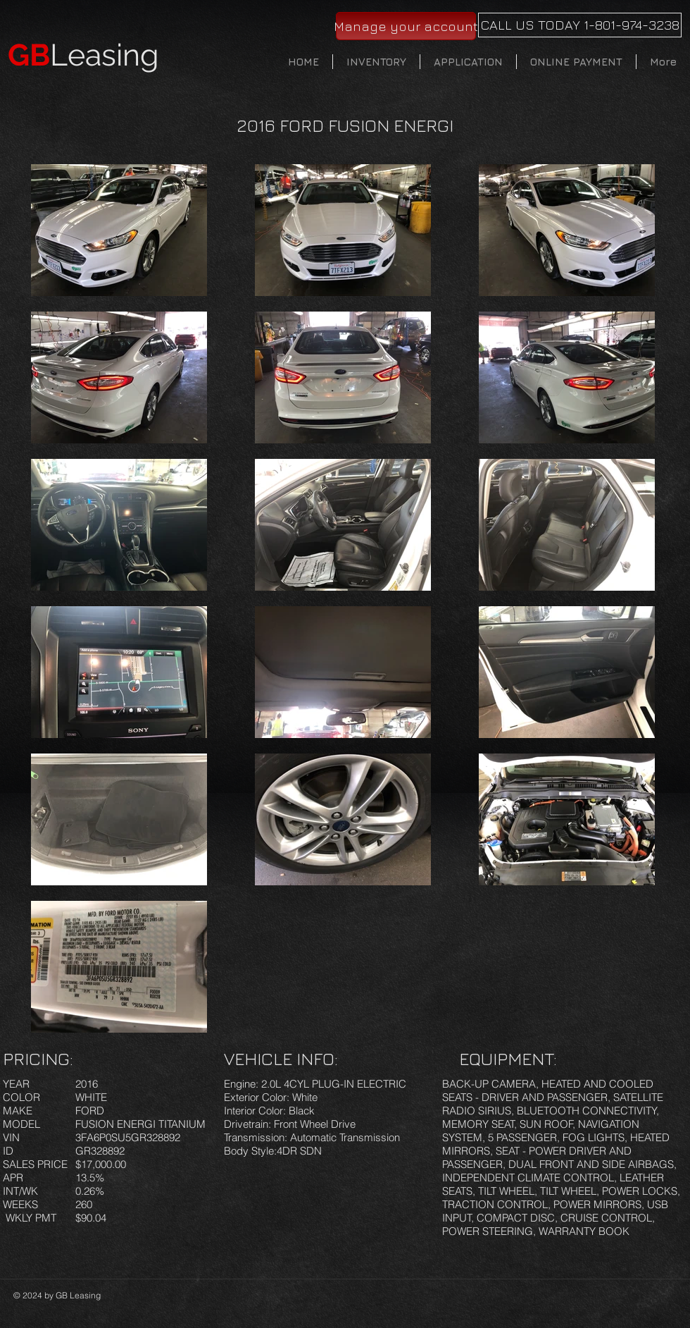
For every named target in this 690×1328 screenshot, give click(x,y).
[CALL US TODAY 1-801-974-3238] (580, 25)
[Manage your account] (406, 26)
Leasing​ (83, 55)
